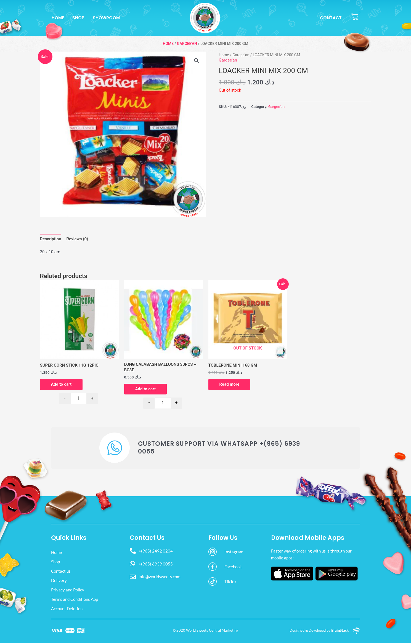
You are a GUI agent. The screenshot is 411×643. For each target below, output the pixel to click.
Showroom (106, 18)
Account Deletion (67, 608)
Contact (331, 18)
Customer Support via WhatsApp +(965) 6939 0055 (219, 447)
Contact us (61, 571)
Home (58, 18)
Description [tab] (50, 238)
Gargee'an (187, 43)
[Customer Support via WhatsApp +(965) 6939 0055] (114, 448)
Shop (78, 18)
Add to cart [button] (61, 384)
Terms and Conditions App (74, 599)
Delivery (59, 580)
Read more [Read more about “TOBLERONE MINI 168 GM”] (229, 384)
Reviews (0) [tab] (77, 238)
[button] (196, 61)
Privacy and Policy (67, 589)
